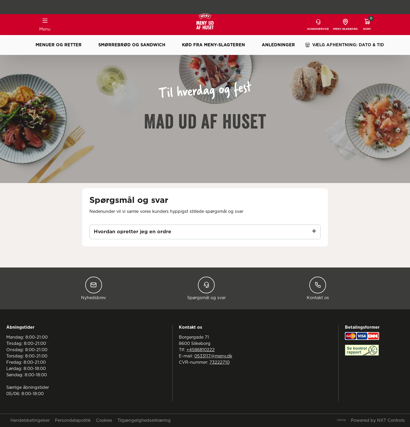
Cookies (104, 420)
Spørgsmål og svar (206, 288)
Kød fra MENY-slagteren (213, 45)
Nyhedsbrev (93, 288)
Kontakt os (318, 288)
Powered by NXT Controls (378, 420)
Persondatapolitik (73, 420)
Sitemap (341, 420)
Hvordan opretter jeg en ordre (132, 231)
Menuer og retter (59, 45)
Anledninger (278, 45)
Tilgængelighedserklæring (144, 420)
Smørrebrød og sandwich (131, 45)
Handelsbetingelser (30, 420)
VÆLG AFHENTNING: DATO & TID (344, 45)
